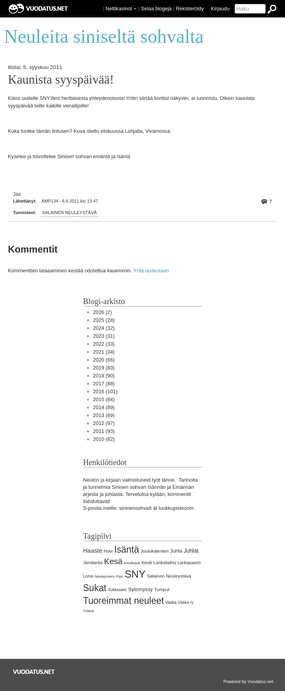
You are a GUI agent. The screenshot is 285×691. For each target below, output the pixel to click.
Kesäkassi (132, 563)
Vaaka (170, 602)
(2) (102, 312)
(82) (104, 439)
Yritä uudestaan (151, 271)
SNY (135, 574)
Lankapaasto (189, 563)
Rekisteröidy (190, 8)
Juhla (176, 551)
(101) (105, 391)
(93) (104, 431)
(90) (104, 376)
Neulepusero (105, 576)
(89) (104, 407)
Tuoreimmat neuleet (123, 600)
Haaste (93, 550)
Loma (88, 576)
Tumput (162, 589)
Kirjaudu (220, 8)
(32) (104, 328)
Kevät (147, 563)
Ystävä (88, 611)
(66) (104, 360)
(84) (104, 399)
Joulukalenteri (154, 551)
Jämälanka (93, 563)
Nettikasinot (118, 8)
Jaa (17, 194)
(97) (104, 423)
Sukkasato (117, 590)
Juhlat (191, 550)
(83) (104, 368)
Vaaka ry (186, 602)
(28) (104, 320)
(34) (104, 352)
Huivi (108, 551)
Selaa (156, 8)
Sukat (95, 588)
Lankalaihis (164, 562)
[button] (135, 9)
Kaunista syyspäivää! (61, 79)
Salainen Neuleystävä (69, 212)
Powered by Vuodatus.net (248, 681)
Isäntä (126, 549)
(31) (104, 336)
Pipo (119, 576)
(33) (104, 344)
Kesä (113, 561)
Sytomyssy (140, 589)
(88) (104, 384)
